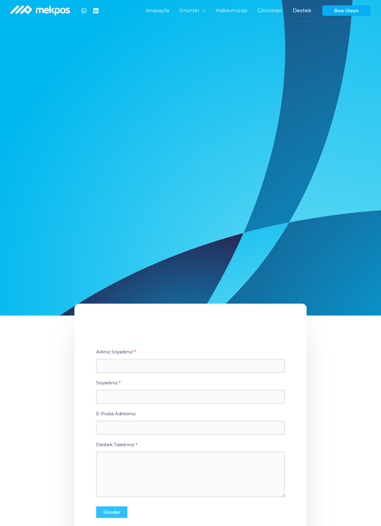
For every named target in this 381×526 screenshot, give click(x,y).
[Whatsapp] (84, 11)
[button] (203, 10)
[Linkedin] (96, 11)
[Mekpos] (40, 10)
